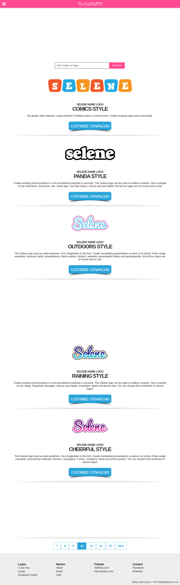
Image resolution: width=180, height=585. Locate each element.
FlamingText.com (103, 571)
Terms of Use (144, 582)
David (59, 571)
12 (100, 546)
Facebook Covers (27, 575)
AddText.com (101, 567)
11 (91, 546)
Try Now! (117, 65)
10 (81, 546)
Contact (138, 564)
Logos (22, 564)
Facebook (138, 567)
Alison (59, 567)
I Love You (24, 567)
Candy (21, 571)
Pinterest (138, 571)
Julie (58, 575)
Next (121, 546)
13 (110, 546)
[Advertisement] (90, 35)
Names (60, 564)
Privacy (135, 582)
